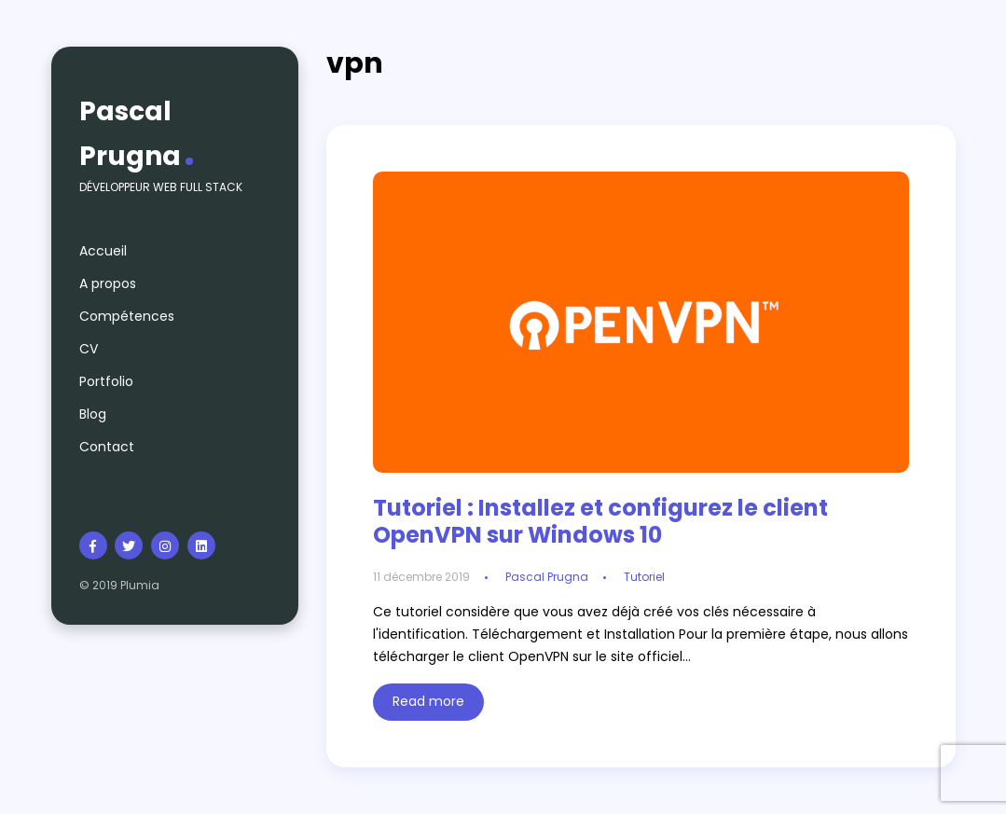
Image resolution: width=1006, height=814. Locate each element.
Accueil (103, 250)
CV (88, 348)
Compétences (126, 316)
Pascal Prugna (130, 133)
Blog (92, 414)
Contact (106, 446)
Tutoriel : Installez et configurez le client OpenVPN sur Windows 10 (600, 521)
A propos (107, 283)
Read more (428, 701)
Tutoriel (644, 577)
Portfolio (106, 381)
